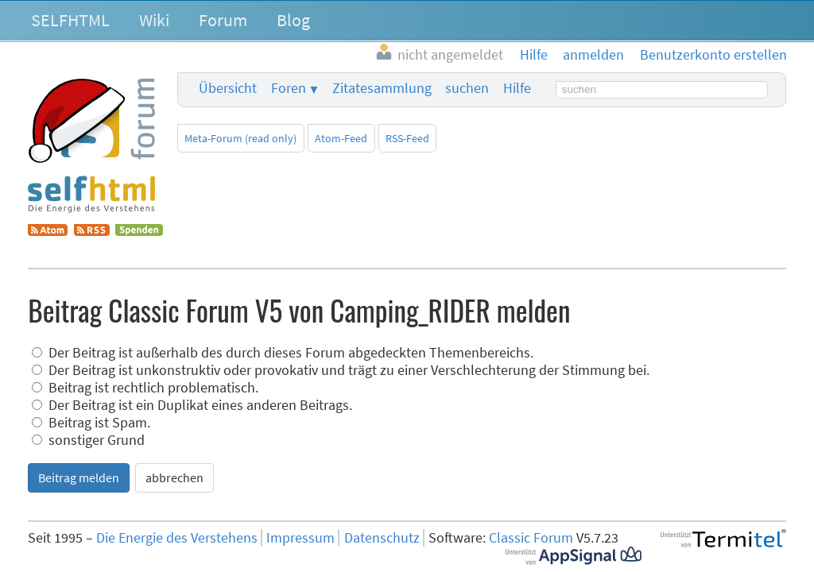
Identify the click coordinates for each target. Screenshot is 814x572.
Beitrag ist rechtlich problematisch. (145, 387)
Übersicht (228, 88)
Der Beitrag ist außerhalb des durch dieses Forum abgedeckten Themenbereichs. (282, 352)
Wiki (154, 20)
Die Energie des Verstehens (177, 538)
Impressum (300, 538)
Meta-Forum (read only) (240, 138)
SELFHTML (70, 20)
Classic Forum (531, 538)
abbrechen (174, 477)
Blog (293, 20)
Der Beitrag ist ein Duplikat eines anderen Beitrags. (192, 405)
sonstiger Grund (88, 440)
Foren (288, 88)
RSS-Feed (407, 138)
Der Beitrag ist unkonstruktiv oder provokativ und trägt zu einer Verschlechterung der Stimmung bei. (340, 370)
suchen (467, 88)
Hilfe (517, 88)
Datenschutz (382, 538)
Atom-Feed (341, 138)
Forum (223, 20)
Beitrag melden (78, 477)
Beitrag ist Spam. (91, 422)
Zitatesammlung (382, 88)
